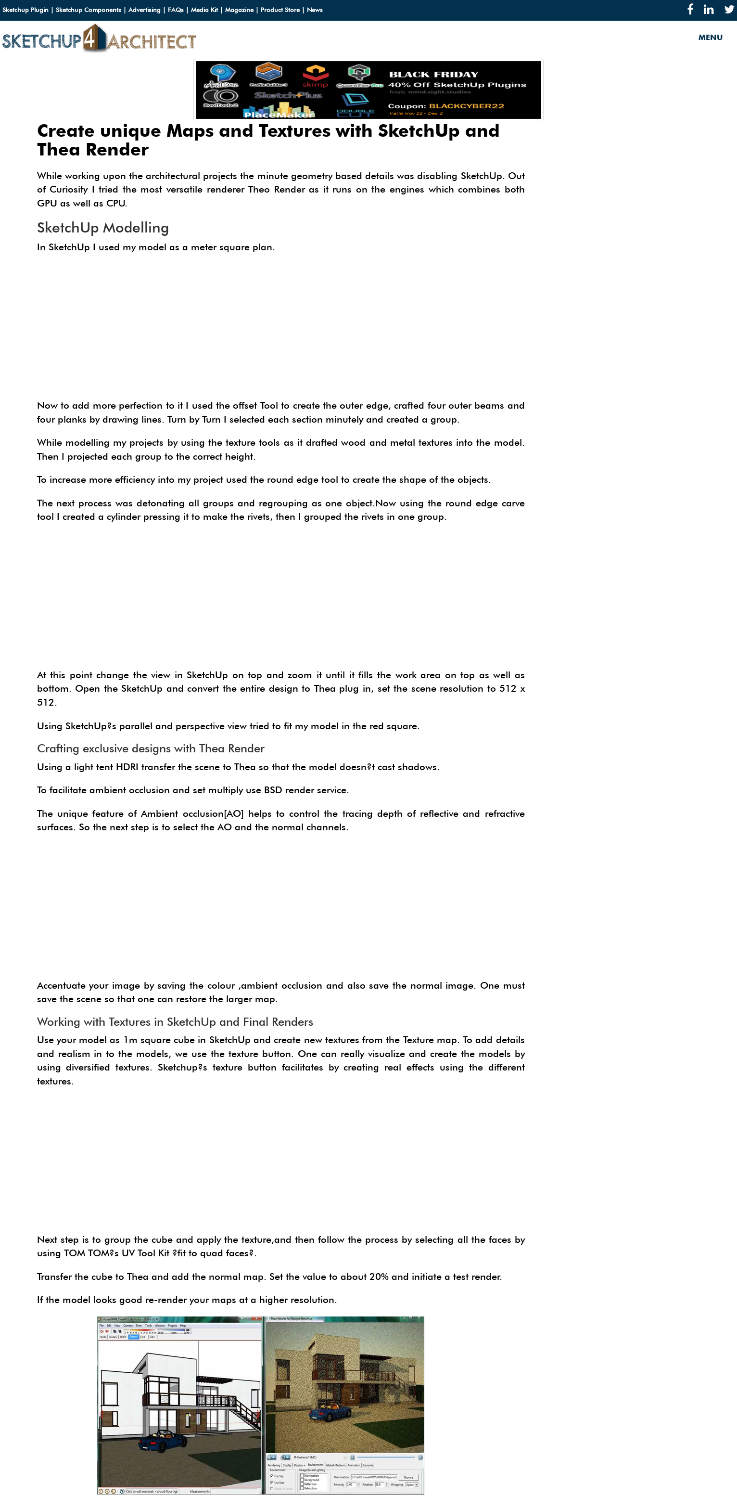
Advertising (144, 9)
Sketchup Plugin (25, 9)
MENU (711, 37)
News (315, 9)
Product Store (280, 9)
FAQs (176, 9)
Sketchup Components (88, 9)
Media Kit (204, 9)
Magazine (239, 9)
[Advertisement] (281, 331)
